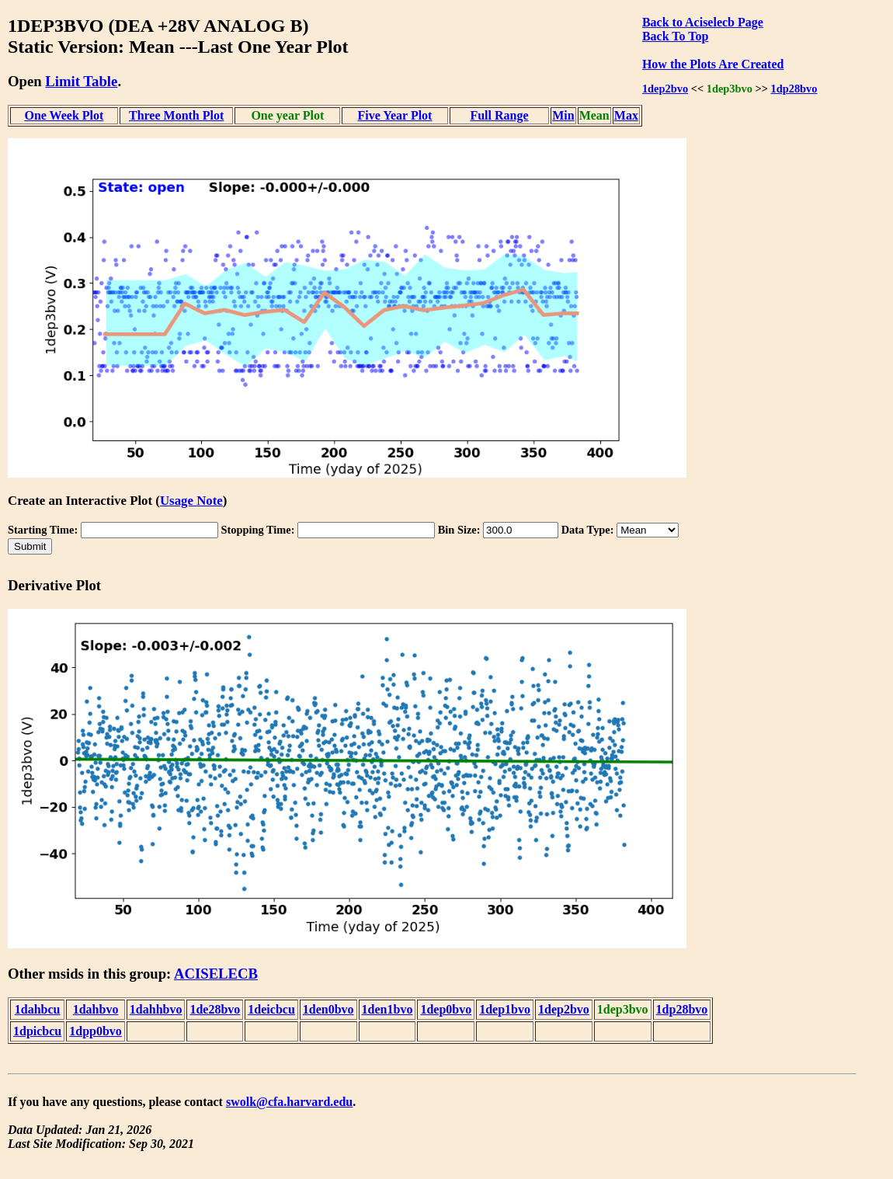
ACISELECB (216, 973)
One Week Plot (63, 115)
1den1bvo (387, 1009)
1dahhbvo (156, 1009)
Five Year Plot (394, 115)
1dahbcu (38, 1009)
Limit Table (81, 81)
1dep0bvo (445, 1009)
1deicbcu (271, 1009)
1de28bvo (214, 1009)
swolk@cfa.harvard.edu (289, 1101)
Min (563, 115)
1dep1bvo (504, 1009)
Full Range (499, 115)
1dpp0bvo (95, 1031)
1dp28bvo (794, 88)
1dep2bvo (665, 88)
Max (626, 115)
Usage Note (191, 500)
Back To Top (675, 36)
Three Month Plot (176, 115)
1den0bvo (328, 1009)
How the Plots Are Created (713, 64)
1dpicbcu (37, 1031)
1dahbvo (96, 1009)
